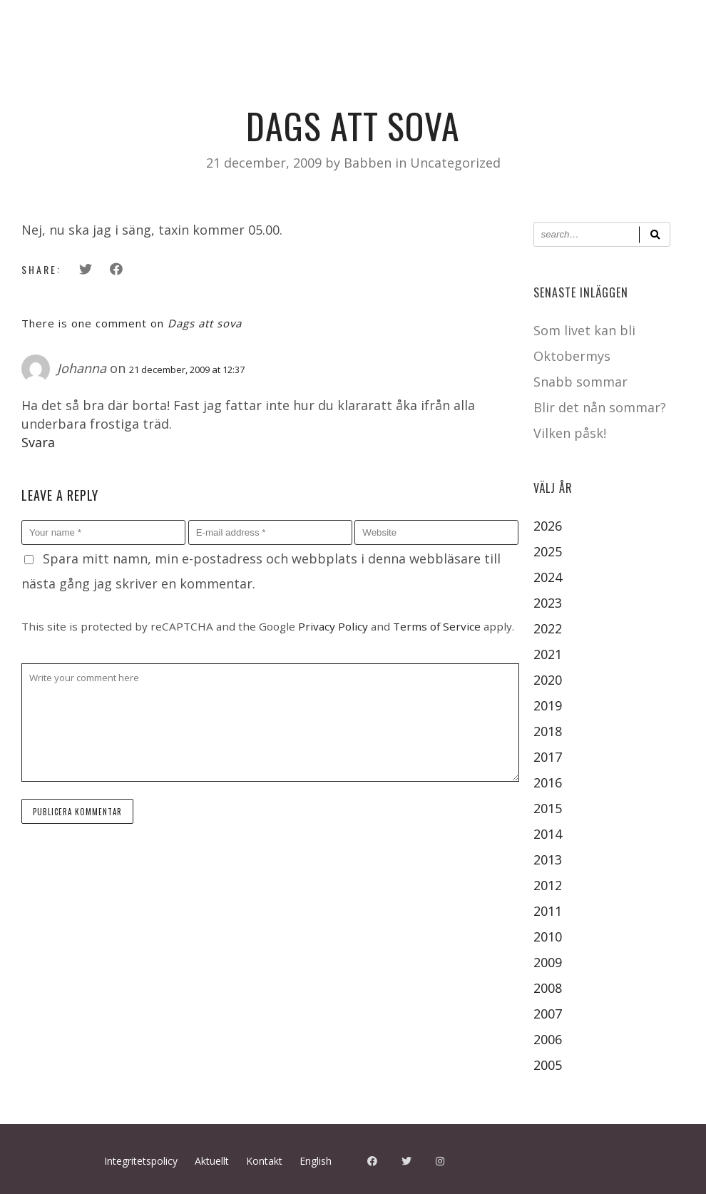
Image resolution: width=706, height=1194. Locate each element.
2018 (547, 731)
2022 (547, 628)
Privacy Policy (333, 626)
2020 (547, 679)
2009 (547, 962)
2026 (547, 525)
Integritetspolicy (141, 1161)
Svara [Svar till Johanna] (38, 442)
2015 (547, 808)
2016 (547, 782)
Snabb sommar (580, 381)
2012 (547, 885)
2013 (547, 859)
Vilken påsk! (569, 433)
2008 (547, 987)
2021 (547, 654)
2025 (547, 551)
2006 (547, 1039)
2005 (547, 1064)
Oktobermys (571, 355)
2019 (547, 705)
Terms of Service (437, 626)
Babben (369, 162)
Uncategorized (455, 162)
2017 (547, 756)
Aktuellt (212, 1161)
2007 (547, 1013)
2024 (547, 577)
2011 (547, 910)
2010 (547, 936)
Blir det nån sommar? (599, 407)
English (316, 1161)
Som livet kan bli (584, 330)
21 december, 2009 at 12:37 (187, 369)
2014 (547, 833)
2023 (547, 602)
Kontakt (264, 1161)
